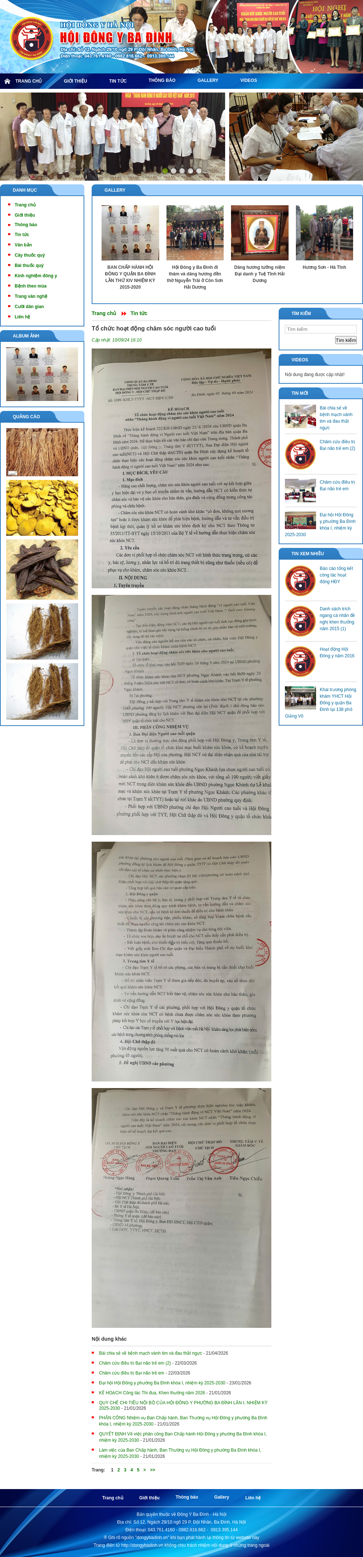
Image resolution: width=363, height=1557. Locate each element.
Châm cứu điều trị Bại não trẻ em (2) (135, 1363)
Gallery (114, 190)
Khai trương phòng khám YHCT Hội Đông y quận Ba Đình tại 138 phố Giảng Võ (320, 703)
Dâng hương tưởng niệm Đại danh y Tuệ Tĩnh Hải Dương (259, 274)
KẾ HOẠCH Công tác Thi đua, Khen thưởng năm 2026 (152, 1392)
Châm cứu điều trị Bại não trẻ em (131, 1373)
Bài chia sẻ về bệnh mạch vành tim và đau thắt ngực (150, 1353)
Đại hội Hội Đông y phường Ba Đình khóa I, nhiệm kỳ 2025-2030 (162, 1383)
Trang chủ (104, 313)
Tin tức (139, 313)
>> (152, 1470)
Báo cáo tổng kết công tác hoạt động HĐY (336, 575)
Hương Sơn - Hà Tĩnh (324, 267)
